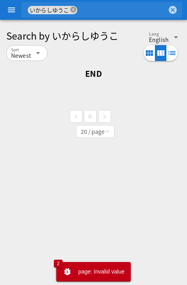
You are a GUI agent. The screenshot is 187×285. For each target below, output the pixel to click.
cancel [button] (73, 9)
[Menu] (11, 10)
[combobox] (122, 10)
